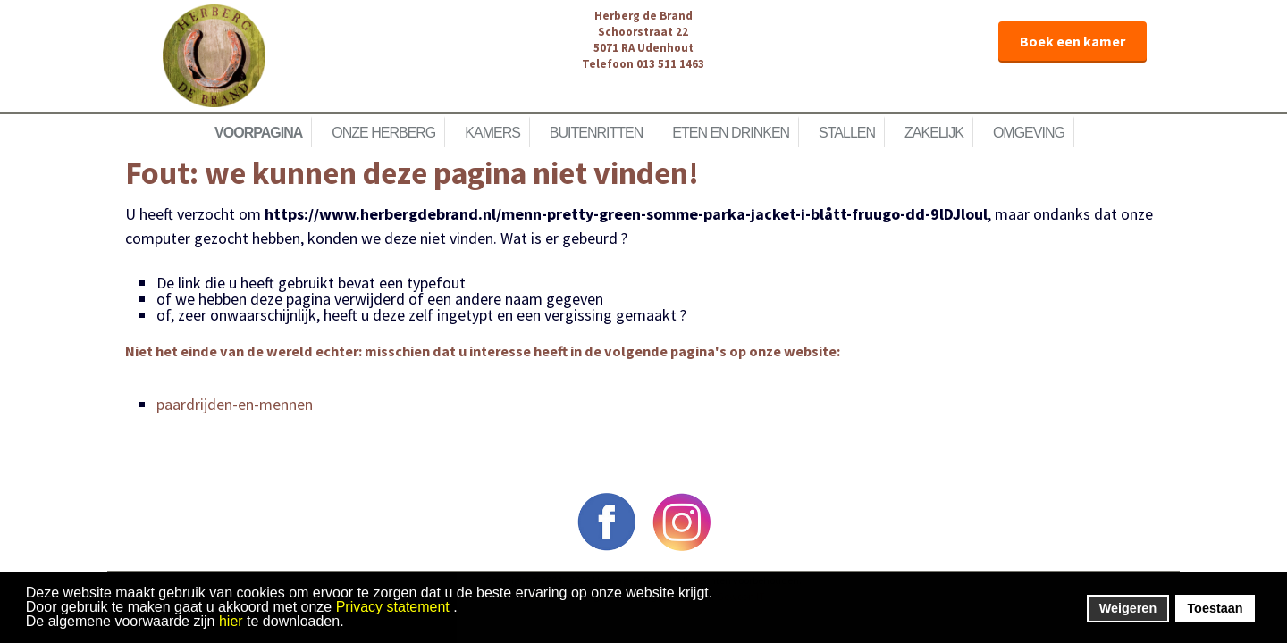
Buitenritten (596, 132)
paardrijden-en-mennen (234, 404)
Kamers (492, 132)
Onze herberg (383, 132)
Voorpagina (258, 132)
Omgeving (1028, 132)
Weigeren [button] (1128, 608)
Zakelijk (933, 132)
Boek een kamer (1072, 41)
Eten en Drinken (730, 132)
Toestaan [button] (1214, 608)
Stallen (847, 132)
